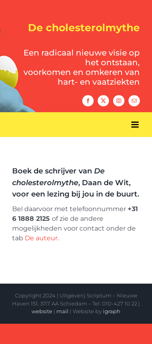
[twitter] (103, 100)
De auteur (41, 238)
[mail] (134, 100)
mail (62, 311)
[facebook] (88, 100)
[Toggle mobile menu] (135, 124)
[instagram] (118, 100)
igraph (111, 311)
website (42, 311)
